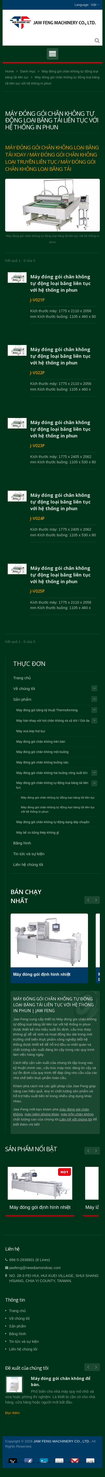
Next (88, 900)
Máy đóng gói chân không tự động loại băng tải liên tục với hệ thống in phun (58, 809)
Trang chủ (22, 678)
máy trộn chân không (77, 1114)
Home (9, 71)
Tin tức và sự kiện (28, 854)
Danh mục (27, 71)
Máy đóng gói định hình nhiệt (41, 974)
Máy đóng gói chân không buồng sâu (42, 762)
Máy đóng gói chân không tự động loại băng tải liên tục (52, 785)
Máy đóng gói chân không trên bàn (40, 741)
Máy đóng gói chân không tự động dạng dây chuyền (53, 822)
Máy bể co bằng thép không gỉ (37, 832)
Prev (96, 900)
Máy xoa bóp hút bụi (30, 731)
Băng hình (22, 843)
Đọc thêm (12, 1413)
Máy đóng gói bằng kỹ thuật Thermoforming (47, 710)
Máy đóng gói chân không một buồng (42, 752)
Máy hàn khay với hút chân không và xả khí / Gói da (53, 720)
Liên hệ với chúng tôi (76, 1119)
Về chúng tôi (24, 688)
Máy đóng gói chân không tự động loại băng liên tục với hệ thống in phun (60, 283)
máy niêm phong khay (42, 1114)
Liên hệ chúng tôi (28, 864)
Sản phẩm (22, 699)
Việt (93, 5)
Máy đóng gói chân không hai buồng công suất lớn (51, 773)
